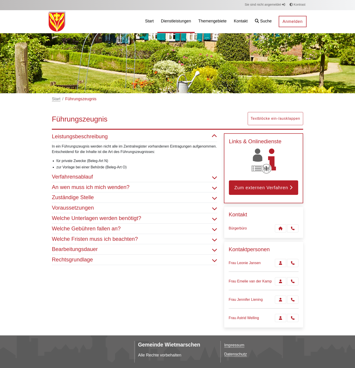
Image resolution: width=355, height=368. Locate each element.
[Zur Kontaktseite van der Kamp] (280, 281)
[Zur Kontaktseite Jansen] (280, 263)
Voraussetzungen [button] (134, 208)
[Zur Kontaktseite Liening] (280, 300)
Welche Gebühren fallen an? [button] (134, 228)
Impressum (234, 345)
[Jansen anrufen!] (292, 263)
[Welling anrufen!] (292, 318)
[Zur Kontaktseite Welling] (280, 318)
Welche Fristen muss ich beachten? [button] (134, 239)
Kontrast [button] (297, 4)
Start (56, 99)
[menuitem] (149, 21)
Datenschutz (235, 354)
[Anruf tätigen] (292, 228)
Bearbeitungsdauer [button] (134, 249)
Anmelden (293, 21)
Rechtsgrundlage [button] (134, 259)
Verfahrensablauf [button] (134, 177)
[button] (263, 21)
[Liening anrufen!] (292, 300)
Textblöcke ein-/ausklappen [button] (275, 118)
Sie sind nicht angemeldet (265, 4)
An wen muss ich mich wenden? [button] (134, 187)
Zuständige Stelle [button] (134, 197)
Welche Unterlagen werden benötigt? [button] (134, 218)
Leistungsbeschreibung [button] (134, 136)
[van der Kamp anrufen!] (292, 281)
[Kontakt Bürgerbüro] (280, 228)
